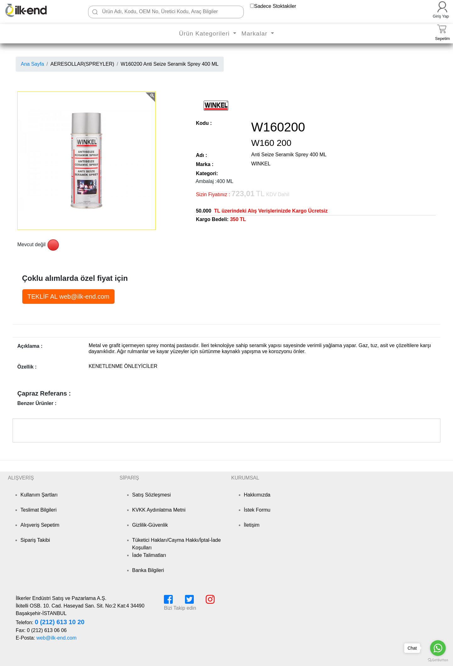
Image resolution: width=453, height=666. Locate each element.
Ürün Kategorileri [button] (205, 33)
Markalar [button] (255, 33)
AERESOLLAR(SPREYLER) (82, 64)
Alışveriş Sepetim (39, 525)
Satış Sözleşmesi (151, 494)
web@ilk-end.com (56, 638)
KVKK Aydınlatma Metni (159, 510)
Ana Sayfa (32, 64)
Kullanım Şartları (39, 494)
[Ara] (95, 11)
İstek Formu (257, 510)
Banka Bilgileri (148, 570)
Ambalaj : (206, 181)
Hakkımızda (257, 494)
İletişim (252, 525)
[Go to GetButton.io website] (438, 660)
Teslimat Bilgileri (38, 510)
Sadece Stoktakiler (275, 6)
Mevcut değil (31, 244)
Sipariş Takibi (35, 540)
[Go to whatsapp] (438, 648)
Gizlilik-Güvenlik (150, 525)
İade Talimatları (149, 555)
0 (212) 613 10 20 (59, 622)
